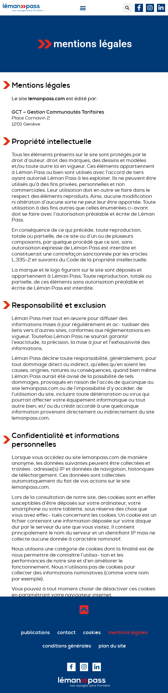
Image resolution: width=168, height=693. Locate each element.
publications (35, 632)
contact (66, 632)
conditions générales (66, 646)
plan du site (112, 646)
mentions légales (127, 632)
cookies (92, 632)
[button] (83, 8)
